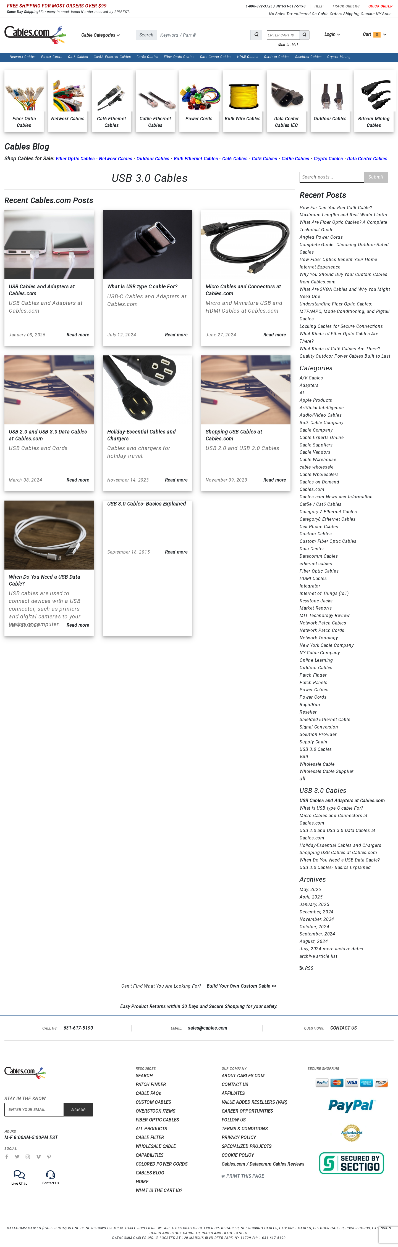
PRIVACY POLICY (239, 1137)
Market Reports (316, 608)
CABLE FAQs (148, 1093)
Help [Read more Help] (319, 6)
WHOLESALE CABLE (156, 1146)
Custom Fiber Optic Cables (328, 541)
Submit (376, 177)
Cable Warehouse (318, 459)
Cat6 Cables (78, 57)
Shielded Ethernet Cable (325, 719)
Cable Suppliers (316, 445)
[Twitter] (17, 1157)
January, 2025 (314, 904)
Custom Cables (316, 533)
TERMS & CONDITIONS (245, 1128)
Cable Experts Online (322, 437)
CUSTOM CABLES (153, 1102)
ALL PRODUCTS (151, 1128)
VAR (304, 756)
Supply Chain (314, 742)
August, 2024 (314, 941)
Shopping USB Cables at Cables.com (338, 852)
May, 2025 (310, 889)
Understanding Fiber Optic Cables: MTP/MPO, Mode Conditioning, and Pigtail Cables (345, 311)
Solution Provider (318, 734)
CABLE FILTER (150, 1137)
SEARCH (144, 1075)
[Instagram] (27, 1157)
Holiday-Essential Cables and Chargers (340, 845)
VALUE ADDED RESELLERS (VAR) (254, 1102)
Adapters (309, 385)
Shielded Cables (308, 57)
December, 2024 (317, 911)
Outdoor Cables (277, 57)
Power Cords (51, 57)
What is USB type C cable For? (331, 808)
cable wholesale (317, 467)
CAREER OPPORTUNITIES (247, 1111)
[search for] (204, 35)
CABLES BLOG (150, 1173)
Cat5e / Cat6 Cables (321, 504)
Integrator (310, 586)
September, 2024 (317, 934)
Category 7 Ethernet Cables (328, 511)
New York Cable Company (327, 645)
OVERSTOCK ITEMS (156, 1111)
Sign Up (78, 1110)
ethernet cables (316, 563)
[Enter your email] (34, 1109)
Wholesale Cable (317, 764)
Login (332, 34)
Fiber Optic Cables (179, 57)
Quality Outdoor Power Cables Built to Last (345, 356)
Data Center (312, 548)
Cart (374, 34)
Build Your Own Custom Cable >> (242, 986)
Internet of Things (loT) (324, 593)
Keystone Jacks (316, 600)
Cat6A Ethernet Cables (112, 57)
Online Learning (316, 660)
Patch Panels (314, 682)
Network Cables (23, 57)
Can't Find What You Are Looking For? (161, 986)
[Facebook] (6, 1157)
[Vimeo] (38, 1157)
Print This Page (245, 1176)
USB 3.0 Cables (150, 178)
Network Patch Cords (322, 630)
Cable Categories (100, 35)
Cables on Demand (319, 482)
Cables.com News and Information (336, 496)
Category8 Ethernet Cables (328, 519)
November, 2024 (317, 919)
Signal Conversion (319, 727)
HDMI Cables (247, 57)
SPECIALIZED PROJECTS (247, 1146)
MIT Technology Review (325, 615)
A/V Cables (311, 378)
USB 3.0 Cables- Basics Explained (335, 867)
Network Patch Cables (323, 623)
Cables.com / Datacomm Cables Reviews (263, 1164)
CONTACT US (343, 1028)
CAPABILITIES (150, 1155)
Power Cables (314, 689)
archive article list (318, 956)
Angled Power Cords (321, 237)
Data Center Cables (216, 57)
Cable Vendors (315, 452)
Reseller (308, 712)
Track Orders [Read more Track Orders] (345, 6)
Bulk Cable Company (321, 422)
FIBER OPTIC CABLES (157, 1120)
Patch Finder (313, 675)
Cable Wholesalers (319, 474)
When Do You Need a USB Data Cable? (340, 860)
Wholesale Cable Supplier (327, 771)
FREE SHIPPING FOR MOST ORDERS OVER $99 (56, 6)
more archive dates (343, 948)
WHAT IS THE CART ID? (159, 1190)
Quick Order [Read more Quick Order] (380, 6)
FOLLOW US (234, 1120)
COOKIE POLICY (238, 1155)
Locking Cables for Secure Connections (341, 326)
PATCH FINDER (151, 1084)
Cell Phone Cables (319, 526)
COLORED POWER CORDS (162, 1164)
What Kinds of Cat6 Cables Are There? (340, 348)
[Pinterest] (49, 1157)
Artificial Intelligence (322, 407)
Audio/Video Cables (321, 415)
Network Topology (319, 637)
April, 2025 (311, 897)
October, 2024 (314, 926)
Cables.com (312, 489)
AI (302, 392)
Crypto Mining (338, 57)
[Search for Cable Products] (256, 35)
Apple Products (316, 400)
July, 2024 (310, 948)
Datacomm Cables (319, 556)
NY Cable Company (320, 652)
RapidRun (310, 704)
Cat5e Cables (148, 57)
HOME (142, 1181)
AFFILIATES (233, 1093)
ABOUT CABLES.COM (243, 1075)
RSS (306, 968)
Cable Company (316, 430)
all (302, 778)
